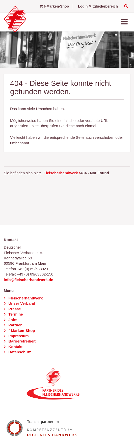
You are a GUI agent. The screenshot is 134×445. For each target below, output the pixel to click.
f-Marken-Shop (54, 6)
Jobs (12, 320)
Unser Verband (21, 303)
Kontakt (14, 347)
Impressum (18, 336)
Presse (14, 309)
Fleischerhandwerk (61, 173)
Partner (14, 325)
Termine (15, 314)
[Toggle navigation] (125, 22)
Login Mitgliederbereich (98, 6)
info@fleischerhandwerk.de (28, 280)
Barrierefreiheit (21, 341)
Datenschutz (19, 352)
